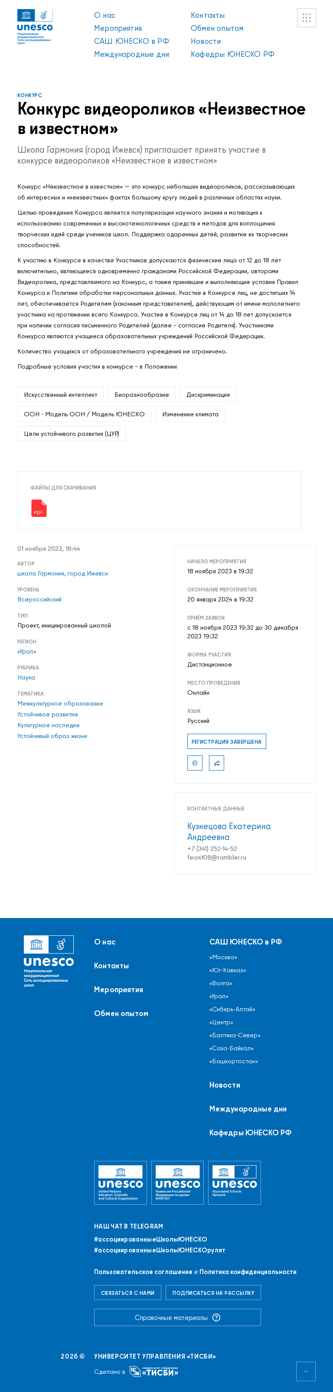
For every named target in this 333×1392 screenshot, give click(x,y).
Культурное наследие (48, 725)
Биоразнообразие (141, 394)
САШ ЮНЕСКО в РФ (131, 41)
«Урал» (26, 651)
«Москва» (223, 957)
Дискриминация (208, 394)
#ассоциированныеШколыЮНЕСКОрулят (160, 1250)
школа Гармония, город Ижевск (62, 573)
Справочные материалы (178, 1317)
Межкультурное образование (60, 703)
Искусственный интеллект (60, 394)
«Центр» (221, 1022)
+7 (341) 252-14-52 (212, 848)
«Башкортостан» (233, 1061)
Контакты (208, 15)
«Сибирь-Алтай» (232, 1009)
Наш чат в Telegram (128, 1226)
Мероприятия (118, 28)
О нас (104, 15)
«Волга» (220, 983)
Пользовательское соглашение (143, 1271)
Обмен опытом (217, 28)
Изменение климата (190, 413)
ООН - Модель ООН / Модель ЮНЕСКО (84, 413)
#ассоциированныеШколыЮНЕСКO (150, 1239)
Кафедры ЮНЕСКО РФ (232, 54)
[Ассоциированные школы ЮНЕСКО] (234, 1183)
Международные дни (131, 54)
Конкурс (29, 95)
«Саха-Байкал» (231, 1048)
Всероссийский (39, 599)
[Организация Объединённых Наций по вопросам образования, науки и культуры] (120, 1183)
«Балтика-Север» (235, 1035)
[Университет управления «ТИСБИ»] (154, 1371)
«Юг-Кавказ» (227, 970)
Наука (26, 677)
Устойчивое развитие (47, 714)
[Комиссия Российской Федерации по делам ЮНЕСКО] (177, 1183)
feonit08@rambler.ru (216, 857)
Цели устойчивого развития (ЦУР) (71, 433)
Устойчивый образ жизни (52, 736)
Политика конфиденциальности (248, 1271)
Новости (206, 41)
